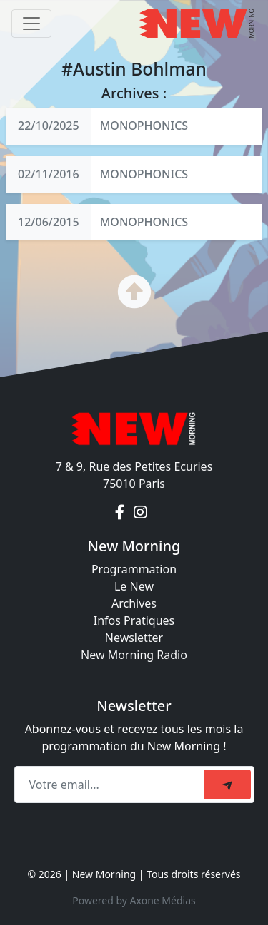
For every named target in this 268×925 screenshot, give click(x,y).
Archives (134, 603)
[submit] (227, 784)
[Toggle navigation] (31, 23)
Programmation (134, 569)
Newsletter (134, 637)
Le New (134, 586)
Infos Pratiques (134, 620)
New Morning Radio (134, 655)
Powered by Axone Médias (133, 900)
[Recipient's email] (111, 784)
